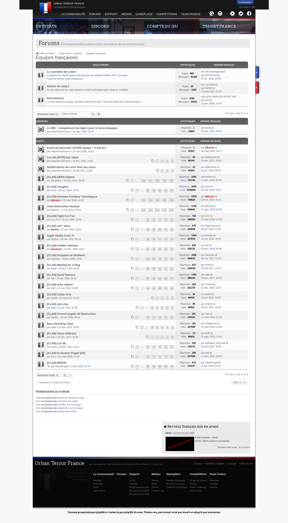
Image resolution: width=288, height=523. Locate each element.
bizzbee (209, 176)
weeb (186, 512)
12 (148, 347)
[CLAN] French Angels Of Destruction (71, 313)
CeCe (54, 347)
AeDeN (208, 88)
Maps (154, 483)
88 (154, 278)
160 (171, 180)
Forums (95, 14)
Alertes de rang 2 (58, 86)
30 (160, 229)
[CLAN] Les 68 (56, 343)
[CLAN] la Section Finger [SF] (66, 353)
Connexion (245, 2)
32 (172, 229)
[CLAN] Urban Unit (59, 294)
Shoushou (56, 180)
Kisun (54, 268)
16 (148, 317)
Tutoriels (133, 483)
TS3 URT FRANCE (219, 26)
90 (166, 278)
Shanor (54, 239)
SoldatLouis (211, 323)
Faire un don (246, 463)
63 (148, 190)
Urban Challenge (198, 487)
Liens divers (99, 490)
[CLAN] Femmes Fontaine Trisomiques (72, 196)
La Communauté (73, 14)
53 (160, 249)
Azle (53, 307)
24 (148, 288)
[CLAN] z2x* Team (58, 225)
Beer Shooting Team (60, 323)
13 (154, 347)
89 (160, 278)
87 (148, 278)
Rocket (54, 229)
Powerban (98, 483)
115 (150, 210)
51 (148, 249)
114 (143, 210)
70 (154, 239)
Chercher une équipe (176, 487)
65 (160, 190)
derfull (208, 294)
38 (166, 366)
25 (154, 288)
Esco (53, 356)
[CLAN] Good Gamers (61, 274)
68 (148, 259)
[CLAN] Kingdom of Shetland (66, 255)
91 (172, 278)
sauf (207, 100)
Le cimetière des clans (61, 71)
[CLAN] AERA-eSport (60, 177)
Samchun (210, 255)
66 (166, 190)
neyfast (208, 304)
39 (172, 366)
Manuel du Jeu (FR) (139, 490)
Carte (96, 487)
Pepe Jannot (211, 225)
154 (157, 200)
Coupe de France (198, 480)
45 (148, 219)
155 (164, 200)
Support (111, 14)
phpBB (100, 512)
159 (164, 180)
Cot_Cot (55, 219)
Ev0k (207, 333)
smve (53, 190)
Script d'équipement (139, 487)
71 (160, 239)
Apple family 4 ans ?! (60, 235)
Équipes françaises (57, 57)
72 (166, 239)
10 (148, 357)
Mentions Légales (214, 463)
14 (160, 347)
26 (160, 288)
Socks (208, 128)
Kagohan (55, 259)
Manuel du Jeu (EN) (139, 494)
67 (172, 190)
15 (166, 347)
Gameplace (144, 14)
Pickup (193, 483)
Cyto (207, 314)
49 (172, 219)
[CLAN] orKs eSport (60, 284)
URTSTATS (46, 26)
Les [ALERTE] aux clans (63, 157)
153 (150, 200)
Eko (207, 245)
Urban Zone (196, 490)
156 (143, 180)
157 (150, 180)
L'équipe (232, 463)
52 (154, 249)
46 (154, 219)
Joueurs (214, 487)
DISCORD (100, 26)
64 (154, 190)
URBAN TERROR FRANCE (69, 5)
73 (172, 239)
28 (148, 229)
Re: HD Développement (213, 71)
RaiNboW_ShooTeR (215, 343)
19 (166, 317)
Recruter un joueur (175, 483)
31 (166, 229)
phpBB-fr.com (133, 512)
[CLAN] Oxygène (58, 186)
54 (166, 249)
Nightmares (211, 157)
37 (160, 366)
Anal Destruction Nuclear (63, 206)
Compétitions (166, 14)
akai (207, 353)
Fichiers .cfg (158, 490)
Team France (190, 14)
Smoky (54, 317)
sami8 (54, 298)
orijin (207, 274)
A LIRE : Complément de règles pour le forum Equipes (82, 128)
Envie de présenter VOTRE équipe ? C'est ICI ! (77, 147)
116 (157, 210)
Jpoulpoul (56, 249)
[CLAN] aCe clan (58, 304)
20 (172, 317)
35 (148, 366)
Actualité (97, 480)
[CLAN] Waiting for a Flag (63, 264)
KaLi (53, 337)
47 (160, 219)
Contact (198, 463)
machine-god (61, 366)
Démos (155, 487)
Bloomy (54, 210)
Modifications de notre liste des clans (71, 167)
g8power (55, 200)
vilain (53, 327)
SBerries (209, 147)
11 (154, 357)
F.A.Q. (132, 480)
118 (171, 210)
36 (154, 366)
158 (157, 180)
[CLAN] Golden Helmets (62, 245)
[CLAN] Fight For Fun (61, 216)
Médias (126, 14)
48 (166, 219)
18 (160, 317)
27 (166, 288)
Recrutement (55, 98)
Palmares (214, 480)
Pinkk (208, 265)
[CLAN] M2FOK (57, 362)
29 (154, 229)
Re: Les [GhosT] (209, 84)
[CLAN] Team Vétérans (62, 333)
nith (52, 278)
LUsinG (209, 284)
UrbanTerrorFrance (60, 131)
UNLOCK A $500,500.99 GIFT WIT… (220, 96)
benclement (211, 75)
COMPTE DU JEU (162, 26)
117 (164, 210)
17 (154, 317)
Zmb (207, 216)
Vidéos (155, 480)
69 (148, 239)
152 (143, 200)
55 (172, 249)
